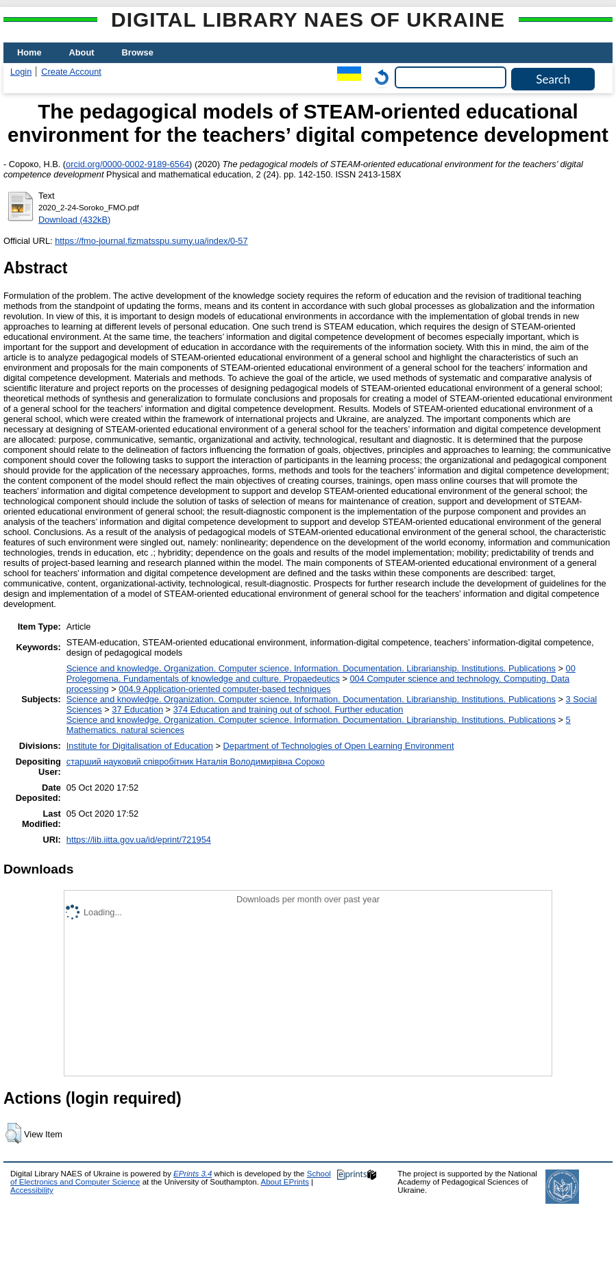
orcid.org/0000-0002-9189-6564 (127, 164)
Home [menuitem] (29, 52)
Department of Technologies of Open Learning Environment (338, 746)
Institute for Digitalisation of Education (139, 746)
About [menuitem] (82, 52)
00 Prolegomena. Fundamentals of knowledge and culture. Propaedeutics (321, 673)
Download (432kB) (74, 219)
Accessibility (31, 1190)
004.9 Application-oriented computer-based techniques (224, 689)
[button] (13, 1133)
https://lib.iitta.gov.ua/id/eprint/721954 (138, 839)
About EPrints (285, 1182)
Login (21, 71)
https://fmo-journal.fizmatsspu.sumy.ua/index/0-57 (151, 241)
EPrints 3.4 (192, 1174)
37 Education (137, 709)
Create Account (71, 71)
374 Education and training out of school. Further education (288, 709)
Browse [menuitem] (137, 52)
